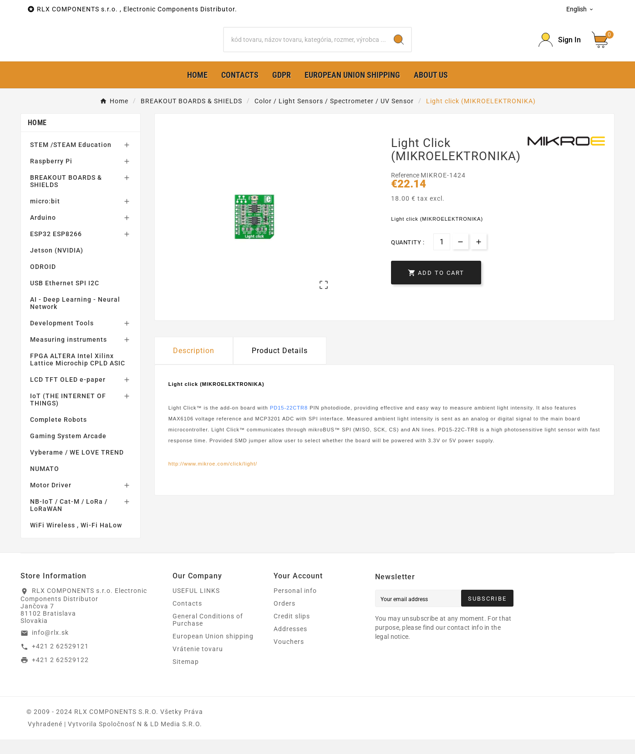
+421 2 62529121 (60, 660)
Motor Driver (50, 499)
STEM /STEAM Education (71, 159)
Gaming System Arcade (68, 450)
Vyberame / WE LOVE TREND (77, 467)
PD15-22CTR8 (289, 422)
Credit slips (292, 630)
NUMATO (44, 483)
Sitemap (186, 676)
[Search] (305, 47)
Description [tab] (193, 365)
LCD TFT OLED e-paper (68, 394)
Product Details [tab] (280, 365)
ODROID (43, 281)
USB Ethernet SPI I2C (64, 297)
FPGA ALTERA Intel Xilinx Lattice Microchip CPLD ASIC (77, 374)
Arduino (43, 232)
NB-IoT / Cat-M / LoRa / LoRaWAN (68, 519)
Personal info (295, 605)
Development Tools (62, 337)
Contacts (187, 618)
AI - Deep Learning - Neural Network (75, 317)
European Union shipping (213, 650)
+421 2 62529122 (60, 674)
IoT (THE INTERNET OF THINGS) (68, 414)
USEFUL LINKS (196, 605)
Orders (284, 618)
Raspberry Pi (51, 175)
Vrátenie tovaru (198, 663)
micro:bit (45, 215)
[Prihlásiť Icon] (559, 47)
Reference (406, 189)
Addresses (290, 643)
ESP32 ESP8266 (56, 248)
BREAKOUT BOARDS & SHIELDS (66, 195)
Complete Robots (58, 434)
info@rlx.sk (50, 647)
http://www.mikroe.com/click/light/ (212, 478)
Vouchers (289, 656)
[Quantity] (441, 256)
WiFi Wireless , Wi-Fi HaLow (76, 539)
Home (37, 137)
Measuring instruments (68, 354)
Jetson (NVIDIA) (56, 264)
